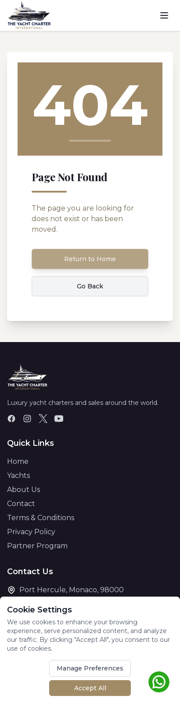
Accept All (90, 688)
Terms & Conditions (40, 518)
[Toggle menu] (164, 15)
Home (18, 461)
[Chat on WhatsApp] (158, 681)
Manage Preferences (90, 668)
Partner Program (37, 546)
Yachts (18, 475)
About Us (23, 489)
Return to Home (90, 259)
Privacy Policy (31, 532)
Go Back (90, 286)
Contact (21, 503)
